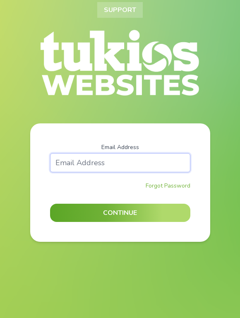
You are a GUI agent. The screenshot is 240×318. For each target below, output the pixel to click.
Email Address (120, 147)
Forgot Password (168, 186)
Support (120, 9)
